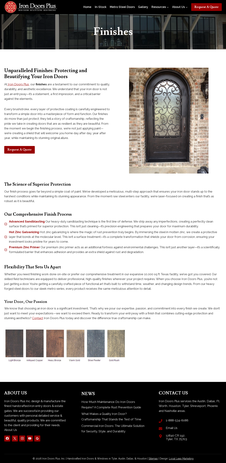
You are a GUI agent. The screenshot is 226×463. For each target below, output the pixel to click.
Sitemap (153, 458)
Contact (37, 318)
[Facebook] (7, 438)
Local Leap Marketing (181, 458)
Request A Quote (206, 7)
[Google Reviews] (37, 438)
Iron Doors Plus (18, 84)
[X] (15, 438)
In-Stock (100, 7)
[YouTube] (30, 438)
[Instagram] (22, 438)
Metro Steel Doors (122, 7)
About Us (10, 430)
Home (87, 7)
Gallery (143, 7)
